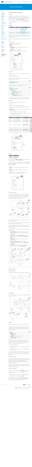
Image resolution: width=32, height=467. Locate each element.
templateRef (12, 48)
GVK (1, 24)
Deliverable (17, 32)
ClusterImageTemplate (23, 29)
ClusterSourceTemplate (23, 28)
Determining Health (3, 39)
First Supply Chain (3, 33)
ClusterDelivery (11, 32)
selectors (20, 43)
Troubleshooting (3, 47)
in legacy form (15, 346)
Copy (29, 87)
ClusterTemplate (22, 33)
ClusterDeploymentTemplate (24, 32)
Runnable (2, 29)
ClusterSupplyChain (12, 29)
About (2, 15)
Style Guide (2, 56)
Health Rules (2, 20)
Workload (17, 29)
